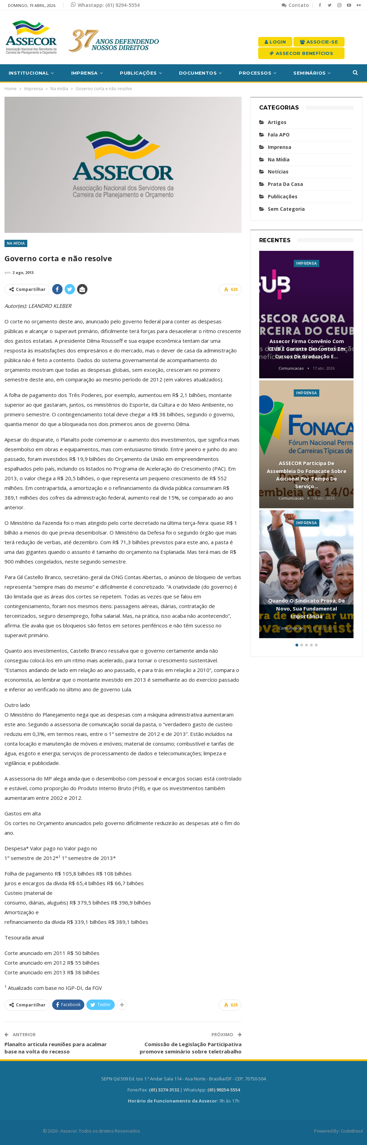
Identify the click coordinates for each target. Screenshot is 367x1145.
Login (275, 42)
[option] (306, 446)
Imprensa (84, 73)
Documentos (198, 73)
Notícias (278, 171)
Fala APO (279, 134)
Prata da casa (285, 184)
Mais (299, 73)
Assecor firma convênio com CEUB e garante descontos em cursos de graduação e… (306, 348)
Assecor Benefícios (301, 53)
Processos (255, 73)
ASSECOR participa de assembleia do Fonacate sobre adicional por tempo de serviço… (306, 474)
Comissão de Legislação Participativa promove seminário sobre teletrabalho (191, 1048)
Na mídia (16, 243)
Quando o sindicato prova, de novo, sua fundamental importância (306, 608)
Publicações (138, 73)
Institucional (29, 73)
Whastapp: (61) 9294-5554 (105, 5)
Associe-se (319, 42)
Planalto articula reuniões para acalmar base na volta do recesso (55, 1048)
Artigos (277, 122)
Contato (295, 5)
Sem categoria (286, 209)
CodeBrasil (352, 1131)
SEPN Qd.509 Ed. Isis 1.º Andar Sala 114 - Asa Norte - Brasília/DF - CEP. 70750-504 (183, 1079)
